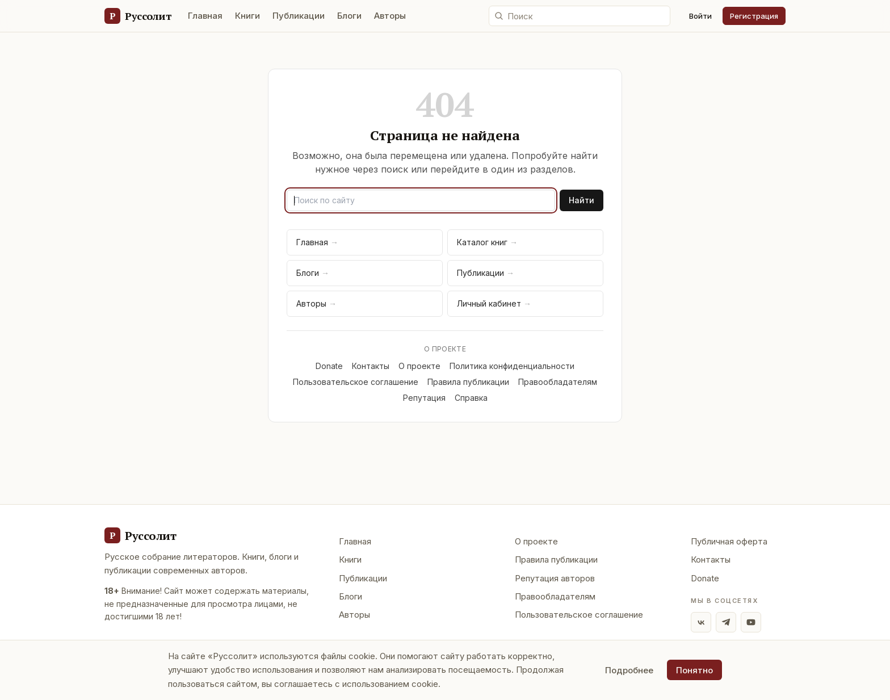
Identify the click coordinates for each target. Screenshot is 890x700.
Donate (329, 366)
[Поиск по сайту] (579, 16)
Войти (700, 15)
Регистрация (754, 15)
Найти (581, 200)
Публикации (298, 15)
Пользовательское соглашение (355, 382)
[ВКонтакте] (701, 622)
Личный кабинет (494, 303)
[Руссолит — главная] (137, 16)
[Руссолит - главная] (140, 535)
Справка (471, 398)
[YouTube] (751, 622)
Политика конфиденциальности (512, 366)
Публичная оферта (729, 541)
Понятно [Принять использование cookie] (694, 670)
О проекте (419, 366)
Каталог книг (487, 242)
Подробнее (629, 670)
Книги (247, 15)
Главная (205, 15)
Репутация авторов (555, 578)
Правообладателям (557, 382)
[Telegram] (726, 622)
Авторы (390, 15)
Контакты (370, 366)
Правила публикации (468, 382)
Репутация (424, 398)
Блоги (349, 15)
